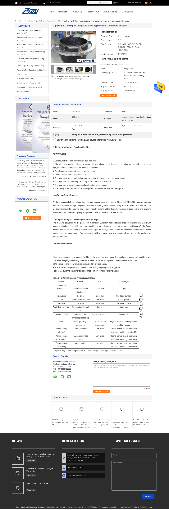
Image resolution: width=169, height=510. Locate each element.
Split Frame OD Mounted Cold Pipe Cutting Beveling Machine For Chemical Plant (121, 425)
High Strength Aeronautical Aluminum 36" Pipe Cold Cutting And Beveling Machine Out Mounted (81, 425)
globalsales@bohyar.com (28, 3)
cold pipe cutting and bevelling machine (68, 351)
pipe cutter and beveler (113, 351)
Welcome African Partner (37, 483)
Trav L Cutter (21, 74)
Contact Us (127, 11)
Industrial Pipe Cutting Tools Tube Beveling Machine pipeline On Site (101, 423)
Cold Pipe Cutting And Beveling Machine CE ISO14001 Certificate (141, 422)
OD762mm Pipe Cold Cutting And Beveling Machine (60, 422)
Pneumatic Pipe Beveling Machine (30, 70)
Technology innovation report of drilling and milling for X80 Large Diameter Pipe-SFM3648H (40, 455)
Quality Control (110, 11)
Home (51, 11)
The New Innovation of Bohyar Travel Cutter (39, 469)
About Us (77, 11)
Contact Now (110, 95)
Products (62, 11)
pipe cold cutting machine (94, 351)
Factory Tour (92, 11)
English (150, 3)
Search (115, 3)
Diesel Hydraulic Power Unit (27, 83)
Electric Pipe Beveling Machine (28, 66)
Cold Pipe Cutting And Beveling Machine (46, 21)
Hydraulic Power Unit (25, 79)
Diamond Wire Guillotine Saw (28, 87)
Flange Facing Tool (24, 91)
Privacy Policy (21, 507)
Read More (31, 461)
